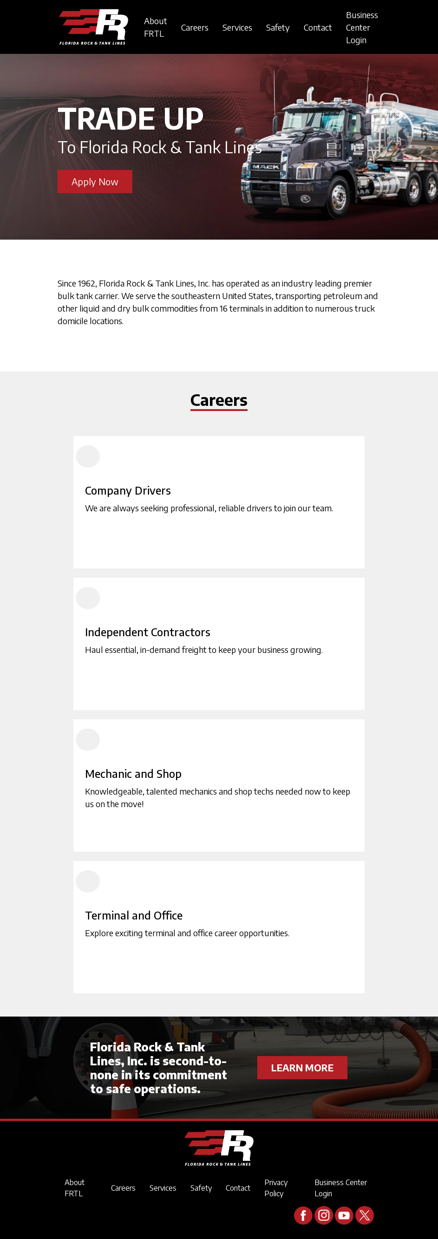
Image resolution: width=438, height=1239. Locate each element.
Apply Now (95, 181)
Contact (318, 27)
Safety (278, 27)
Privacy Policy (276, 1188)
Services (237, 27)
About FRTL (155, 27)
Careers (195, 27)
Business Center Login (362, 27)
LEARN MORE (302, 1067)
